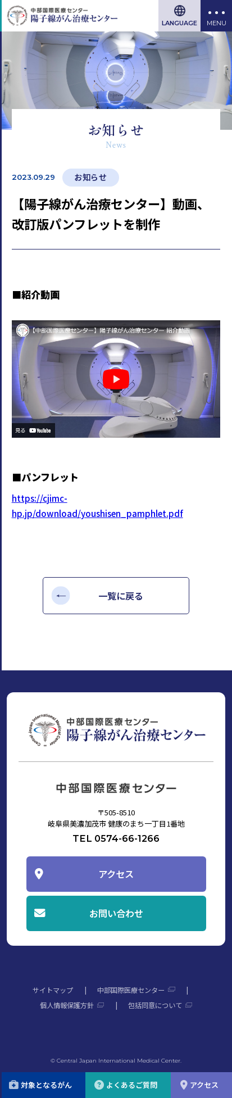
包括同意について (155, 1005)
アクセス (116, 874)
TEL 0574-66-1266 (116, 838)
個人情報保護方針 (67, 1005)
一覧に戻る (120, 595)
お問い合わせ (116, 913)
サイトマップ (53, 990)
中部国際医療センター (131, 990)
